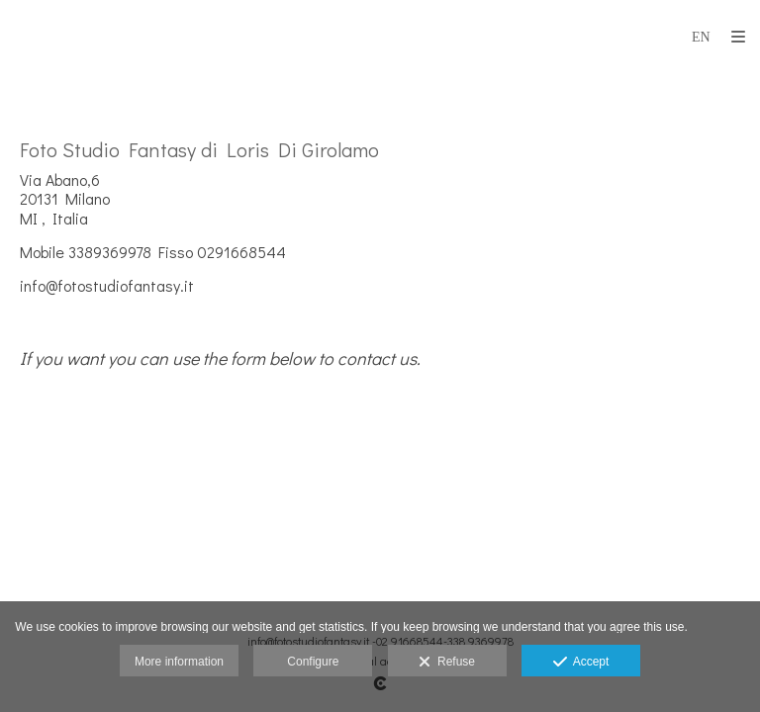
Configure (312, 661)
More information (179, 661)
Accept (581, 662)
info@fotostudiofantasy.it (107, 285)
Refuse (447, 662)
